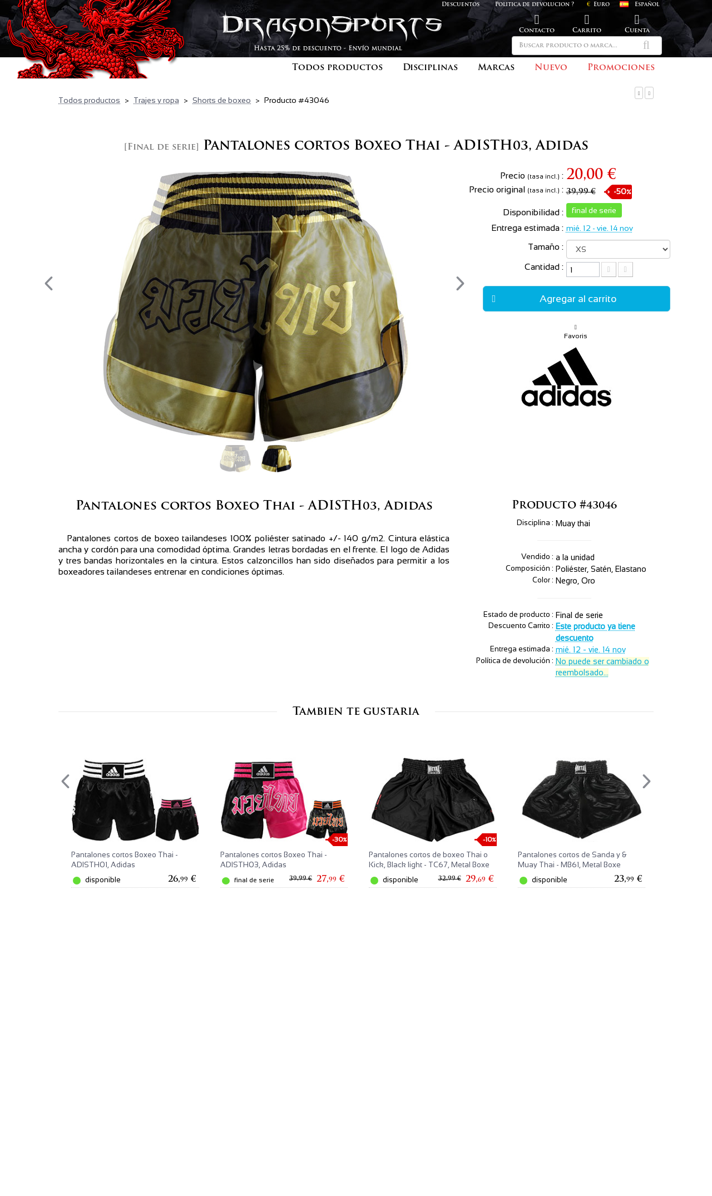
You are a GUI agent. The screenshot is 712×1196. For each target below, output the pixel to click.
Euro (598, 4)
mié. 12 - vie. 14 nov (599, 228)
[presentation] (49, 283)
